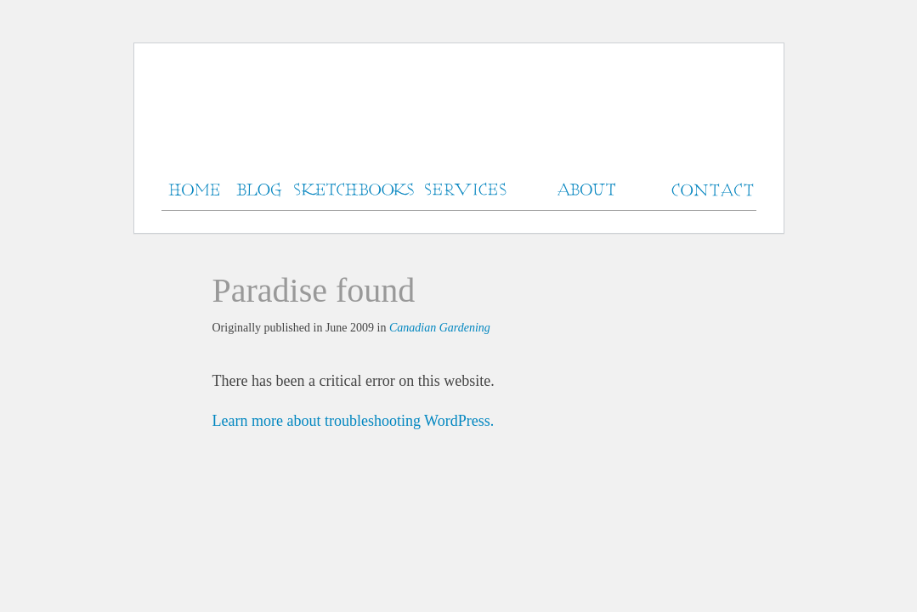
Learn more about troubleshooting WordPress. (353, 420)
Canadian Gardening (439, 327)
